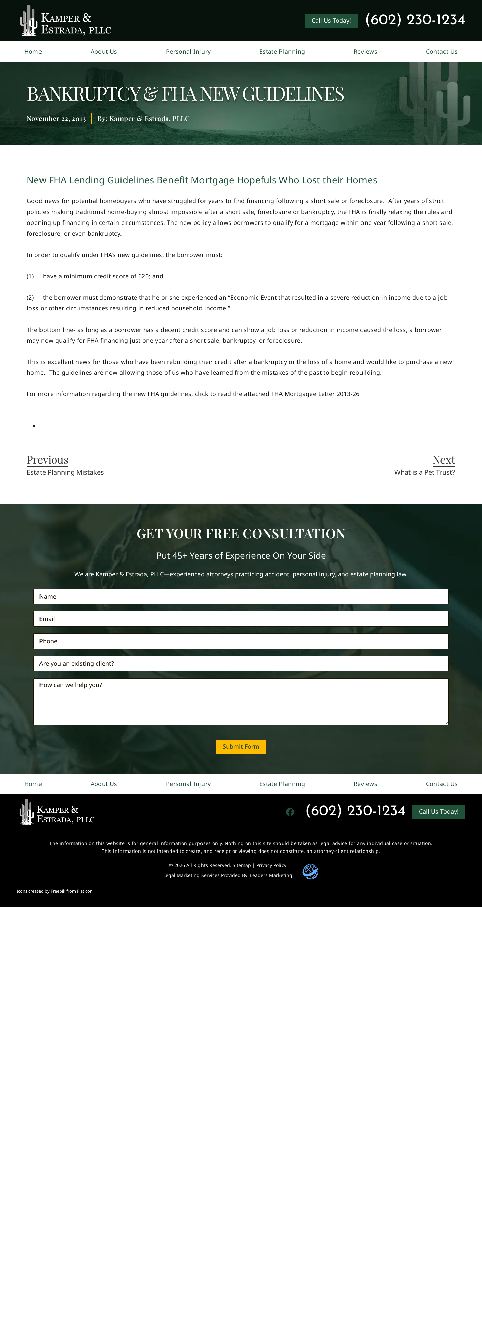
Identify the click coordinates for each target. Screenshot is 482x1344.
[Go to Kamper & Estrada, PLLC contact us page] (331, 21)
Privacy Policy (271, 865)
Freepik (58, 891)
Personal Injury (188, 51)
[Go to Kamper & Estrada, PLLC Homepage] (65, 20)
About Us (104, 51)
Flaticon (85, 891)
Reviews (366, 51)
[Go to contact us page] (438, 812)
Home (33, 51)
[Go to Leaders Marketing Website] (310, 871)
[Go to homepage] (57, 812)
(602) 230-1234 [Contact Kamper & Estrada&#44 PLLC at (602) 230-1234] (415, 20)
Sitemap (242, 865)
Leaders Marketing (271, 875)
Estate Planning (282, 51)
